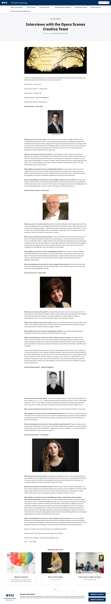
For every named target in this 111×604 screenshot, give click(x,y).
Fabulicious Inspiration (21, 577)
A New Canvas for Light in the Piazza (89, 578)
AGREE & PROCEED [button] (97, 599)
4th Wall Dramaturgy (20, 2)
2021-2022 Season (55, 18)
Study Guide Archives (81, 7)
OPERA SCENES (33, 541)
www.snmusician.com (40, 400)
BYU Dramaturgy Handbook (63, 7)
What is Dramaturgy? (17, 7)
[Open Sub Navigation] (51, 7)
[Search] (103, 2)
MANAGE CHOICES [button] (97, 594)
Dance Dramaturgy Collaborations (21, 11)
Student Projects (96, 7)
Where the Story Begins (55, 577)
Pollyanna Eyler (49, 33)
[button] (108, 594)
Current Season (31, 7)
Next (55, 590)
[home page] (4, 2)
